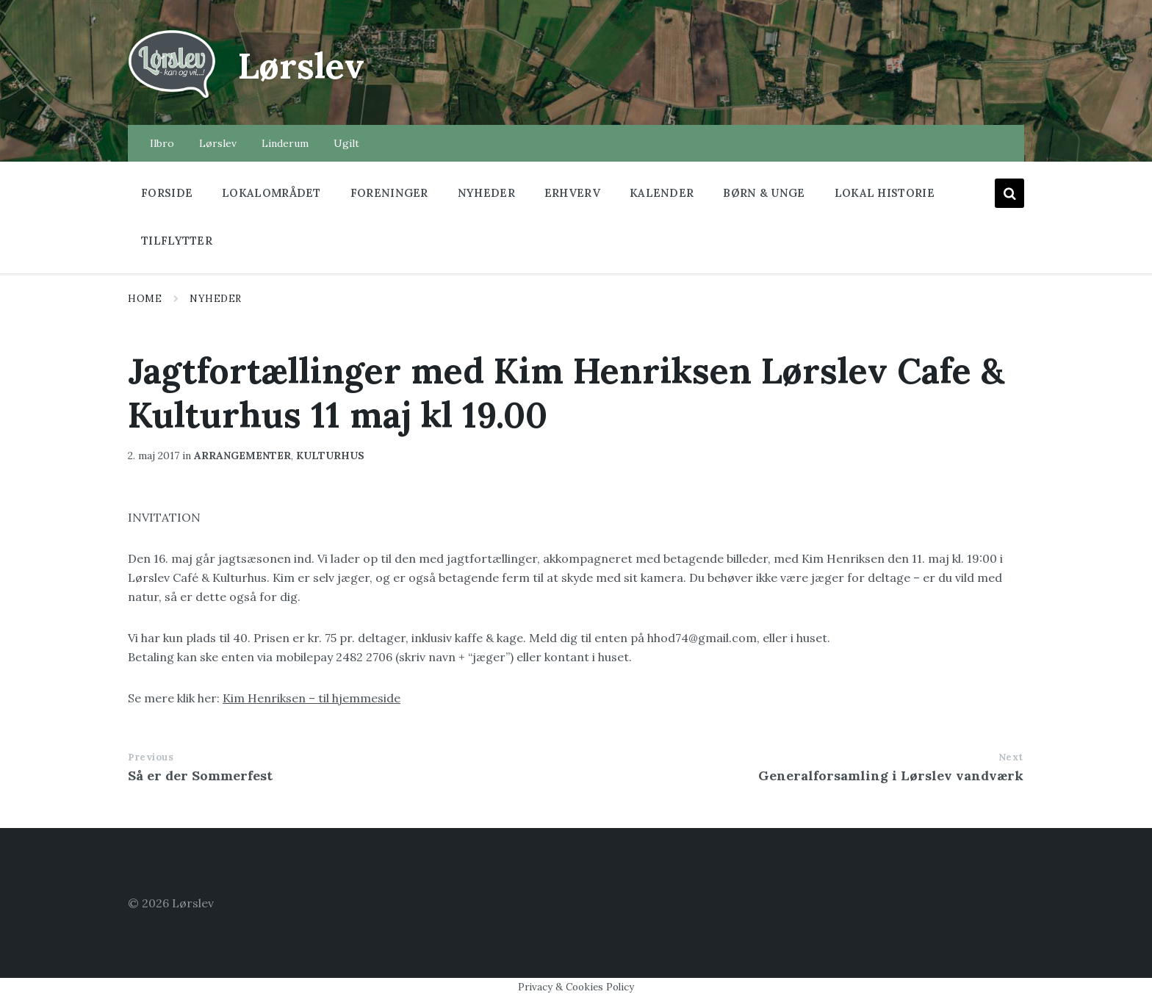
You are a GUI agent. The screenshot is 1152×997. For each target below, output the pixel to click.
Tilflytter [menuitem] (176, 241)
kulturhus (330, 455)
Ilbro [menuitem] (162, 143)
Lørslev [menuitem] (218, 143)
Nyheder (216, 298)
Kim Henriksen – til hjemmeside (311, 698)
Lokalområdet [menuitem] (271, 193)
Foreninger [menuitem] (389, 193)
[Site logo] (172, 96)
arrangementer (242, 455)
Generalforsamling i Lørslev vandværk (890, 775)
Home (145, 298)
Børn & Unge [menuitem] (763, 193)
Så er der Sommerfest (200, 775)
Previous (150, 757)
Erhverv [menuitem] (572, 193)
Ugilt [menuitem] (346, 143)
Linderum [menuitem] (285, 143)
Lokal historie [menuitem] (885, 193)
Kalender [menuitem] (662, 193)
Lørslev (301, 65)
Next (1010, 757)
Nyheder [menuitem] (486, 193)
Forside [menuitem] (166, 193)
